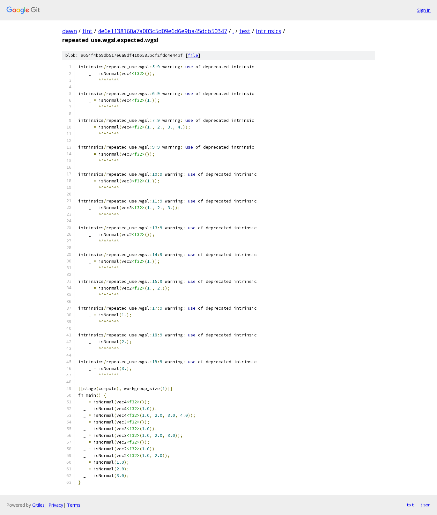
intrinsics (268, 31)
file (193, 55)
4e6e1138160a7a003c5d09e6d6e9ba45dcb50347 (162, 31)
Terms (73, 505)
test (244, 31)
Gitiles (38, 505)
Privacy (55, 505)
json (425, 505)
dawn (69, 31)
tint (87, 31)
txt (410, 505)
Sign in (424, 10)
